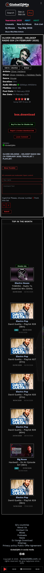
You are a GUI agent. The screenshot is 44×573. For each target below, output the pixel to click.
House (13, 78)
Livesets (9, 24)
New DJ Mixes (24, 24)
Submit (6, 211)
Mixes (22, 532)
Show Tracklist (9, 168)
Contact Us (22, 530)
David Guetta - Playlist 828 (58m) (22, 325)
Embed (26, 68)
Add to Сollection (11, 68)
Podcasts (22, 535)
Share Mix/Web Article (14, 32)
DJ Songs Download (22, 540)
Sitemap (22, 543)
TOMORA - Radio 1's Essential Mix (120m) (22, 287)
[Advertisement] (22, 107)
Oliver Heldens (18, 71)
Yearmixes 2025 (13, 20)
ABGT (28, 20)
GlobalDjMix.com (29, 559)
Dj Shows (10, 28)
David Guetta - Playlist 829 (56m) (22, 501)
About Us (22, 527)
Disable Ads (22, 266)
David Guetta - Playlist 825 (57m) (22, 395)
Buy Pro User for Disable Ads (22, 124)
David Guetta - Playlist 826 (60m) (22, 431)
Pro (30, 13)
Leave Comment (22, 137)
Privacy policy (10, 545)
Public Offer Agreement (29, 545)
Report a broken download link (22, 130)
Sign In (21, 11)
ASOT (36, 20)
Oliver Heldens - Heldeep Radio (25, 75)
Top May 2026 (25, 28)
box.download (24, 114)
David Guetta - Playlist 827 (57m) (22, 360)
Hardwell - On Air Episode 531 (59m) (22, 463)
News (22, 538)
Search (10, 13)
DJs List (38, 24)
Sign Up (21, 14)
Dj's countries (22, 525)
